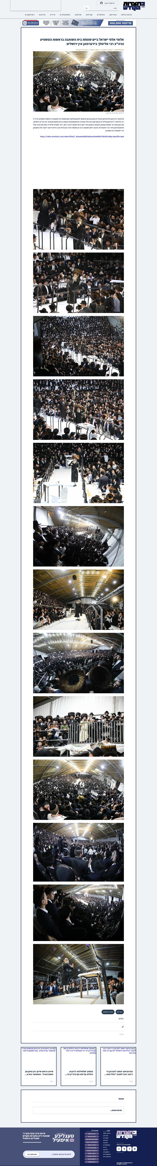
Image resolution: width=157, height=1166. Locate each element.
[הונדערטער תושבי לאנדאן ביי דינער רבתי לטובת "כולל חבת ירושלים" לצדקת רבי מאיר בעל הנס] (118, 1057)
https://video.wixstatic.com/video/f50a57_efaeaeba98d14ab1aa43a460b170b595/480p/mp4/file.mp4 (82, 136)
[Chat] (119, 1149)
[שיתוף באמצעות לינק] (123, 1027)
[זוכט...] (105, 8)
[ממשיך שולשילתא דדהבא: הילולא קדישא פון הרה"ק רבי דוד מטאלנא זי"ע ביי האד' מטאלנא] (78, 1057)
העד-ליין (119, 1012)
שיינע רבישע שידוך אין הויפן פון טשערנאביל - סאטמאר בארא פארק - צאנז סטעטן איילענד (39, 1073)
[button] (107, 1154)
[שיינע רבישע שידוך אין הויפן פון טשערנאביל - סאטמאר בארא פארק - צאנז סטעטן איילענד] (38, 1057)
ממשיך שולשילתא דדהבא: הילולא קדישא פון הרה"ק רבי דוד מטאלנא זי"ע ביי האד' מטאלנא (80, 1073)
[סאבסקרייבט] (32, 1154)
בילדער (120, 1018)
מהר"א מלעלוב (108, 1012)
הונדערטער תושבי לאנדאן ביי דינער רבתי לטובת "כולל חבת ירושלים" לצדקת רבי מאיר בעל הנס (119, 1073)
